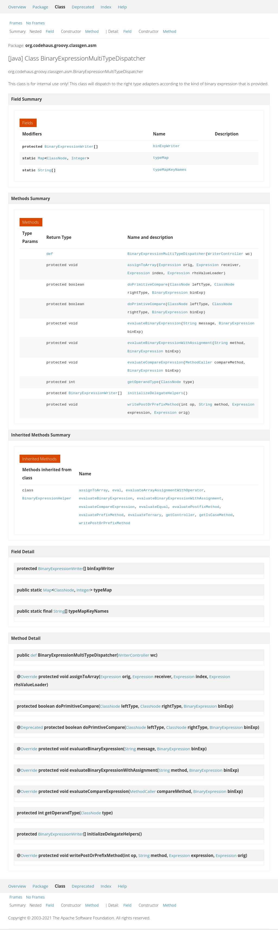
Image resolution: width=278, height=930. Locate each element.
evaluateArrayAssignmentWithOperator (165, 488)
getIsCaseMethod (216, 513)
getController (180, 513)
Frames (16, 23)
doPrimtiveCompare (146, 302)
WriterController (225, 252)
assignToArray (142, 263)
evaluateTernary (144, 513)
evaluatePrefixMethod (101, 513)
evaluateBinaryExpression (154, 321)
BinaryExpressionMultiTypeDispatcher (167, 252)
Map (41, 157)
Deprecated (83, 7)
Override (29, 675)
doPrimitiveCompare (148, 283)
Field (50, 31)
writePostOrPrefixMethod (153, 403)
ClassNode (57, 157)
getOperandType (143, 380)
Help (122, 7)
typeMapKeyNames (169, 168)
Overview (17, 7)
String (44, 168)
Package (40, 7)
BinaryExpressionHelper (46, 496)
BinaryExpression (170, 291)
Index (106, 7)
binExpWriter (166, 146)
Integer (79, 157)
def (49, 252)
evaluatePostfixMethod (195, 505)
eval (116, 488)
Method (92, 31)
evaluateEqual (153, 505)
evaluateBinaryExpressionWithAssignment (170, 341)
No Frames (35, 23)
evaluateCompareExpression (155, 360)
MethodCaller (198, 360)
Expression (170, 263)
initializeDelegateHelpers (155, 391)
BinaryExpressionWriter (69, 146)
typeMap (160, 157)
